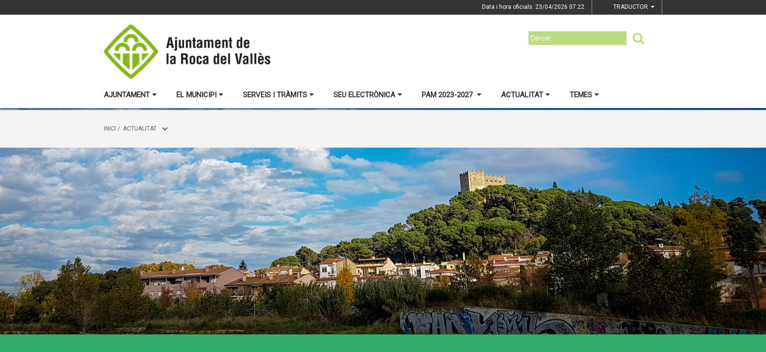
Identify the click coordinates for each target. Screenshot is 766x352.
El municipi (199, 94)
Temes (584, 94)
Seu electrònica (368, 94)
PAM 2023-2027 (451, 94)
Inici (110, 128)
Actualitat (525, 94)
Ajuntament (130, 94)
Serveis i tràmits (278, 94)
